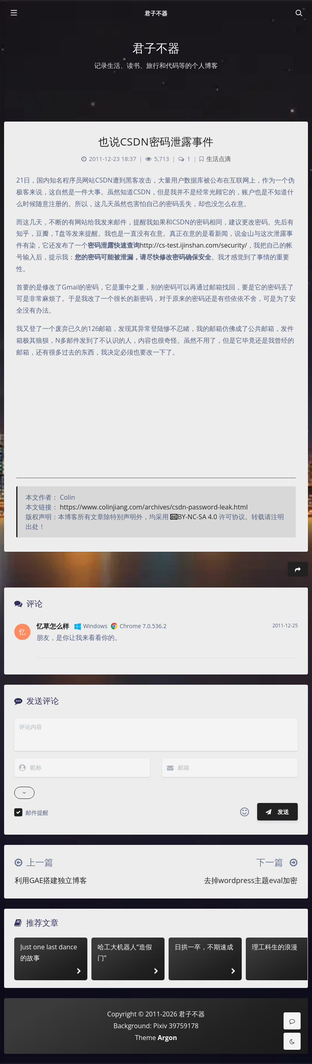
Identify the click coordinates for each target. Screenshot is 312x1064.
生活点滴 (218, 159)
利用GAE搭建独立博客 (51, 880)
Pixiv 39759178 (175, 1025)
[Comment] (292, 1020)
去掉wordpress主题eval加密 (250, 880)
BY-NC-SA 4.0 (193, 516)
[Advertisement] (156, 421)
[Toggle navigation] (298, 13)
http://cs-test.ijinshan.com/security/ (193, 245)
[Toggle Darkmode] (292, 1041)
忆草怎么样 (53, 626)
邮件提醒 (37, 812)
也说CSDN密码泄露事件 (155, 141)
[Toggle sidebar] (13, 13)
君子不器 (156, 13)
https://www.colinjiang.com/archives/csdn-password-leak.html (154, 507)
